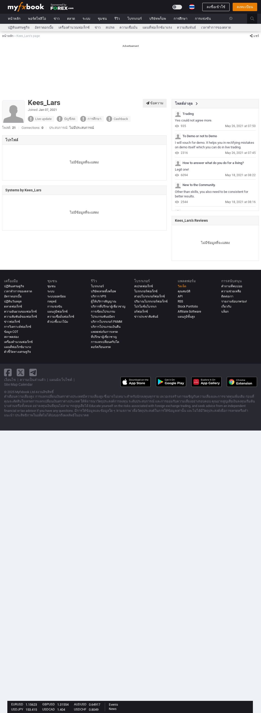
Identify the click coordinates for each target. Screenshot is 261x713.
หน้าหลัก (14, 19)
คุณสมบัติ (184, 291)
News (112, 709)
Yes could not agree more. (193, 120)
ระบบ (86, 19)
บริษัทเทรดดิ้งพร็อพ (103, 291)
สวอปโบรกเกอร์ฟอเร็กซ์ (149, 296)
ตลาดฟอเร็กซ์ (13, 306)
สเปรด (110, 27)
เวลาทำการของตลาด (216, 27)
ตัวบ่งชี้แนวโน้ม (57, 321)
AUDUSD (80, 704)
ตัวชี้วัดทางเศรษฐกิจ (17, 352)
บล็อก (225, 311)
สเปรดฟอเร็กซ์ (143, 286)
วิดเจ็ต (182, 286)
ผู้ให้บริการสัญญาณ (103, 301)
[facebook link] (8, 372)
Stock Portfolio (188, 306)
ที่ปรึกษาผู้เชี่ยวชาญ (104, 337)
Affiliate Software (189, 311)
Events (113, 704)
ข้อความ (154, 103)
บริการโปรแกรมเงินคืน (106, 327)
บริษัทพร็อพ (157, 19)
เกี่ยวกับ (226, 306)
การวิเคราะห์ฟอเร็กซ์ (17, 327)
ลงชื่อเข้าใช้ (216, 7)
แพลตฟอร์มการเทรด (104, 332)
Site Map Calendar (18, 384)
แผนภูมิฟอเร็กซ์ (57, 311)
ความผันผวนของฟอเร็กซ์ (20, 311)
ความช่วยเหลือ (231, 291)
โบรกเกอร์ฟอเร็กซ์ (145, 291)
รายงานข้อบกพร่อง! (234, 301)
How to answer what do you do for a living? (213, 163)
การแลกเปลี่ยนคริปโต (105, 342)
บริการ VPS (98, 296)
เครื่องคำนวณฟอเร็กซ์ (74, 27)
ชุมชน (102, 19)
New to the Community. (199, 185)
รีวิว (117, 19)
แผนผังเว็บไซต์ (60, 380)
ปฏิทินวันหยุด (13, 301)
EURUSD (17, 704)
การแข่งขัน (203, 19)
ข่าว (56, 19)
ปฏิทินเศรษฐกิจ (19, 27)
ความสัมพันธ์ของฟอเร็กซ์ (20, 316)
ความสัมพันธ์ (186, 27)
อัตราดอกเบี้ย (44, 27)
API (180, 296)
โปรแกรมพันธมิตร (103, 316)
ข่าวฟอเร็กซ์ (12, 321)
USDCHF (80, 709)
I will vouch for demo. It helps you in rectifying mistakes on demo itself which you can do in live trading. (214, 145)
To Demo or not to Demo (200, 136)
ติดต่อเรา (227, 296)
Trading (188, 114)
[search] (255, 19)
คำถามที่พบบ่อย (231, 286)
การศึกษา (180, 19)
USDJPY (17, 709)
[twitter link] (20, 372)
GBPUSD (48, 704)
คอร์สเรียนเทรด (101, 347)
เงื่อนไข (10, 380)
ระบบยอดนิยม (56, 296)
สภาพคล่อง (11, 337)
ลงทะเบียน (245, 7)
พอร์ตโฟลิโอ (37, 19)
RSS (180, 301)
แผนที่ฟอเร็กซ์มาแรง (157, 27)
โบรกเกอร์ (134, 19)
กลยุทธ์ (51, 301)
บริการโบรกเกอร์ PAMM (106, 321)
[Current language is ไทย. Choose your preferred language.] (192, 7)
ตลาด (71, 19)
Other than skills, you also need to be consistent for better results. (211, 194)
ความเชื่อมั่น (128, 27)
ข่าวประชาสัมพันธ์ (146, 316)
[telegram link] (33, 372)
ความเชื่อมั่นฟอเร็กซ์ (60, 316)
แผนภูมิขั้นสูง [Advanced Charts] (186, 316)
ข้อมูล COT (11, 332)
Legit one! (182, 169)
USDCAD (48, 709)
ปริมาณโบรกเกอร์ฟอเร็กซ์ (151, 301)
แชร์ (254, 36)
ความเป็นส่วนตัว (33, 380)
